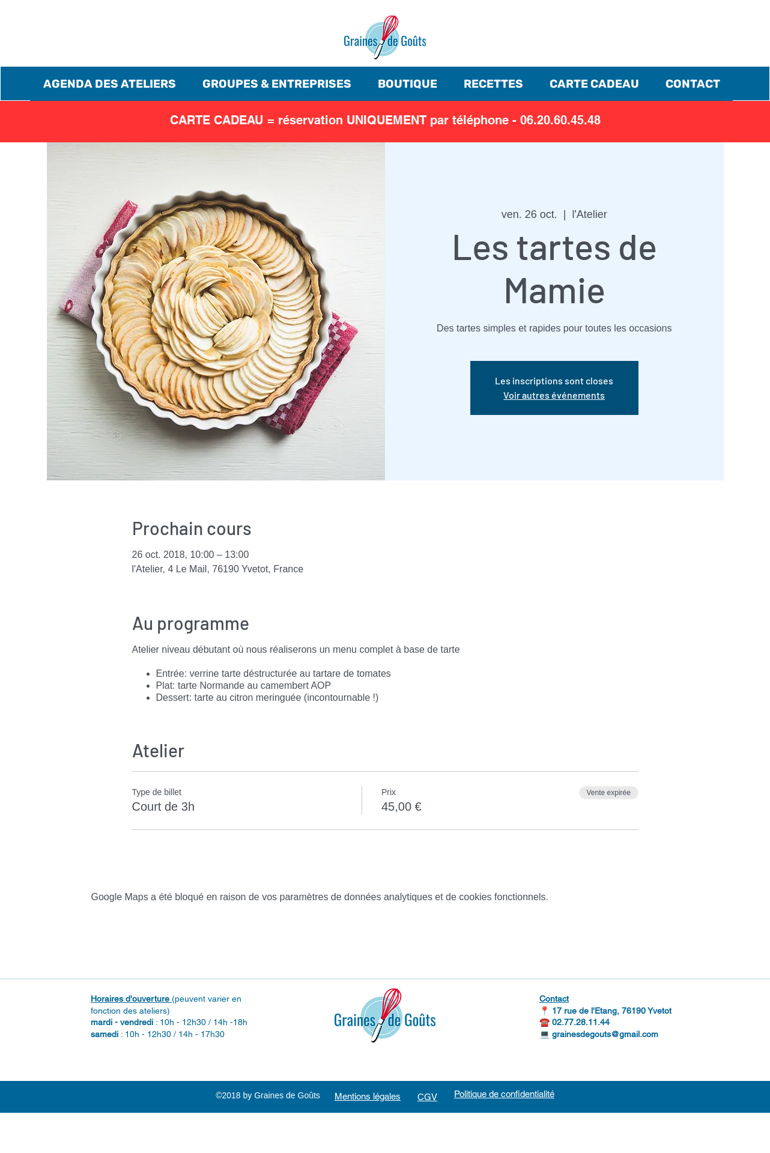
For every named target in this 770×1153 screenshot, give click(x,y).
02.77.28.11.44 (581, 1022)
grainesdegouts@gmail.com (605, 1034)
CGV (427, 1097)
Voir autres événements (554, 395)
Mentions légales (368, 1096)
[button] (109, 84)
